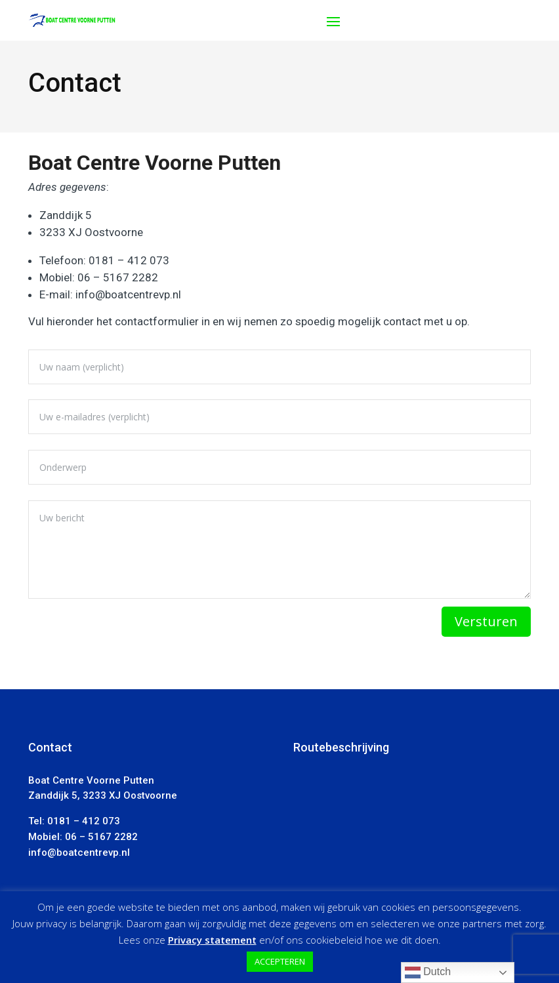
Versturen (486, 621)
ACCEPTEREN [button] (280, 961)
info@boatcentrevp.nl (128, 294)
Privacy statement (212, 939)
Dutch (428, 972)
